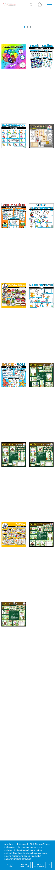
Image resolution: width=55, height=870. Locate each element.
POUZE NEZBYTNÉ (24, 866)
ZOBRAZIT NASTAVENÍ (39, 866)
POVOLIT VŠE (11, 866)
